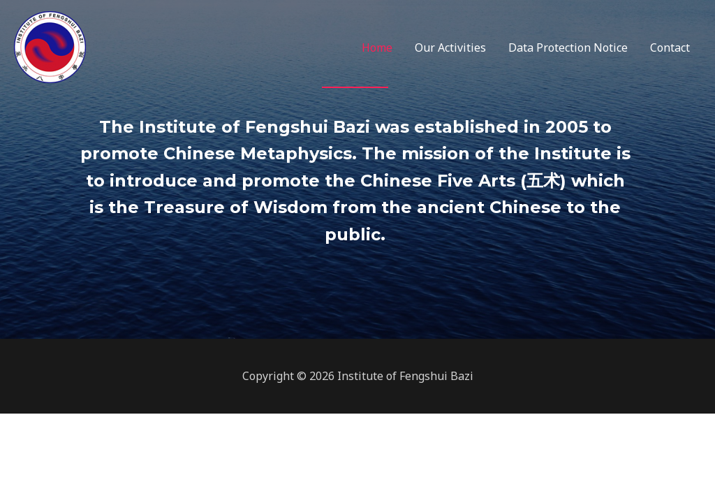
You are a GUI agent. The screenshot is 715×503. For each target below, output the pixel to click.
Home (377, 47)
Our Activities (450, 47)
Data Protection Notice (568, 47)
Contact (670, 47)
